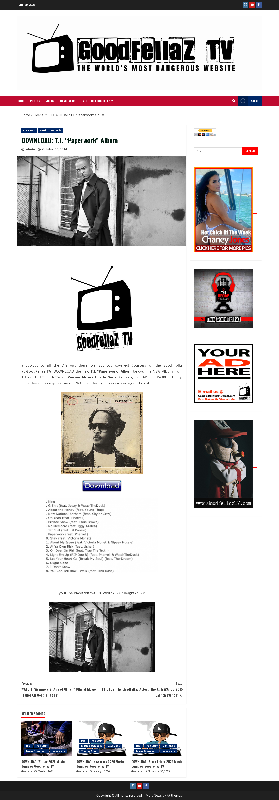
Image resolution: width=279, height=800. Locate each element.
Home (20, 101)
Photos (35, 101)
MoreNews (154, 795)
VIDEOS (50, 101)
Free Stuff (29, 130)
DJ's (28, 746)
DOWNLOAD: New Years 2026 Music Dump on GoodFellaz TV (100, 764)
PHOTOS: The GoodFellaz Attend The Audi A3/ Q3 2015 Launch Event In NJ (142, 688)
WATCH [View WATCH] (248, 101)
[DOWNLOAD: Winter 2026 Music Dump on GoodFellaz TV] (46, 738)
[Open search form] (233, 100)
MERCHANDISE (68, 101)
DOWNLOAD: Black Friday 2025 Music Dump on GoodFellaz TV (156, 764)
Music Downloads (50, 130)
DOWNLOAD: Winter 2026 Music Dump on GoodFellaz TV (43, 764)
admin (30, 149)
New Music (58, 751)
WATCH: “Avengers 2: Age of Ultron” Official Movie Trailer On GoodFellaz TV (61, 688)
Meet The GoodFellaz (96, 101)
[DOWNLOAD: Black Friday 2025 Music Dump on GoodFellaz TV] (157, 738)
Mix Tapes (168, 746)
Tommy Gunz (89, 751)
